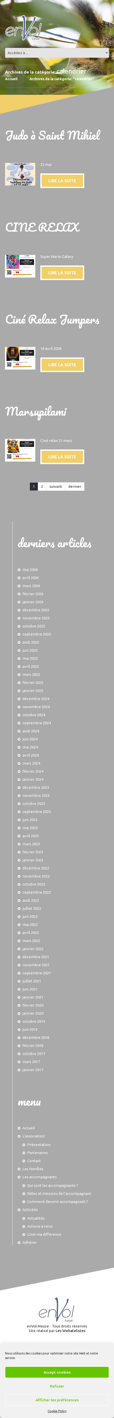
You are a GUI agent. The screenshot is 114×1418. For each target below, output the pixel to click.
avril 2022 (30, 932)
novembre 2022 (36, 876)
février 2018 (32, 1045)
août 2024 (30, 731)
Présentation (38, 1144)
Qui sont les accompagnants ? (52, 1185)
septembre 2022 (36, 892)
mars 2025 (31, 674)
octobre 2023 (33, 803)
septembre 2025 (36, 634)
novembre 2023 (36, 795)
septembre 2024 (36, 723)
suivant (55, 486)
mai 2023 (30, 828)
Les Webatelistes (70, 1331)
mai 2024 (30, 747)
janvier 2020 (32, 1013)
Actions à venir (40, 1226)
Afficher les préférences (57, 1400)
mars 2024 (31, 763)
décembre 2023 (35, 787)
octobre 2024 (33, 715)
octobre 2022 (33, 884)
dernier (74, 486)
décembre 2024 (35, 699)
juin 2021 (30, 989)
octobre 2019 (33, 1021)
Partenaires (37, 1153)
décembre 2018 (35, 1037)
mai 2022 (30, 924)
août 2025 (30, 642)
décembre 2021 (35, 957)
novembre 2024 (36, 707)
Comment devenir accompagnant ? (57, 1201)
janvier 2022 (32, 949)
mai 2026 (30, 569)
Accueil (11, 79)
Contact (34, 1161)
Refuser (57, 1386)
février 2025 (32, 682)
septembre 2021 (36, 973)
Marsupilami (35, 411)
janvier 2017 (32, 1070)
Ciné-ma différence (44, 1234)
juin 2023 (30, 820)
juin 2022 (30, 916)
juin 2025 (30, 650)
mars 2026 (31, 586)
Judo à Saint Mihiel (52, 135)
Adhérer (29, 1242)
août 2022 (30, 900)
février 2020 (32, 1005)
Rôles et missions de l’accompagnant (59, 1193)
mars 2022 (31, 941)
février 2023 (32, 852)
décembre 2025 (35, 610)
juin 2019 (30, 1029)
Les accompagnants (39, 1177)
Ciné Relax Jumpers (52, 319)
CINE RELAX (42, 227)
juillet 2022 (31, 908)
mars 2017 (31, 1062)
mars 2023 (31, 844)
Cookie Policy (57, 1411)
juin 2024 (30, 739)
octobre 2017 (33, 1053)
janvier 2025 (32, 690)
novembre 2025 (36, 618)
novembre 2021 (36, 965)
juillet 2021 (31, 981)
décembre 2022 (35, 868)
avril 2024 (30, 755)
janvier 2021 (32, 997)
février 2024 (32, 771)
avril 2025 (30, 666)
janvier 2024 (32, 779)
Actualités (36, 1218)
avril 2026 (30, 578)
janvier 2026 (32, 602)
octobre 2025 (33, 626)
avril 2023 (30, 836)
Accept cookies (57, 1372)
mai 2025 (30, 658)
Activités (30, 1210)
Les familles (32, 1169)
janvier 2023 (32, 860)
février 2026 (32, 594)
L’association (33, 1136)
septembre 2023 (36, 811)
